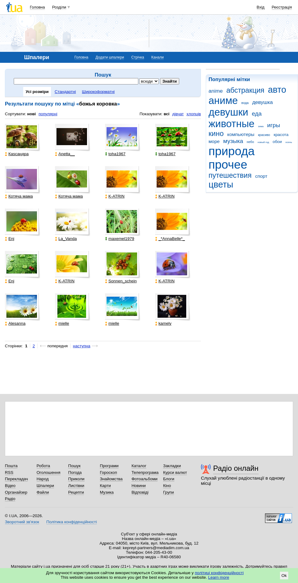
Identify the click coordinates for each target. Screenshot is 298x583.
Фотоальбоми (145, 479)
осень (288, 142)
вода (245, 103)
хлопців (194, 114)
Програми (109, 465)
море (214, 141)
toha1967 (115, 154)
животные (231, 123)
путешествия (230, 175)
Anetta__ (65, 154)
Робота (43, 465)
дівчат (178, 114)
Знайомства (111, 479)
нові (31, 114)
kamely (163, 323)
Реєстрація (282, 7)
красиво (264, 135)
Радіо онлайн (236, 468)
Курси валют (175, 472)
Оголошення (48, 472)
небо (250, 142)
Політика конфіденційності (71, 522)
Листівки (76, 485)
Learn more (218, 577)
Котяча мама (19, 196)
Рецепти (76, 492)
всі (166, 114)
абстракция (245, 90)
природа (232, 151)
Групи (168, 492)
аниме (223, 100)
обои (277, 141)
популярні (47, 114)
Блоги (168, 479)
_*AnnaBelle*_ (170, 238)
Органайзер (16, 492)
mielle (62, 323)
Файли (43, 492)
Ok (284, 575)
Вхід (261, 7)
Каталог (139, 465)
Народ (43, 479)
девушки (228, 112)
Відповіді (140, 492)
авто (277, 90)
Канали (157, 57)
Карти (105, 485)
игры (273, 125)
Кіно (167, 485)
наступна (81, 346)
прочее (228, 164)
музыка (233, 141)
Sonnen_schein (121, 281)
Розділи (59, 7)
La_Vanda (66, 238)
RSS (9, 472)
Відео (10, 485)
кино (216, 134)
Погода (75, 472)
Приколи (76, 479)
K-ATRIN (115, 196)
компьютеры (240, 134)
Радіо (10, 498)
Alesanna (15, 323)
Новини (139, 485)
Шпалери (45, 485)
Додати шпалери (110, 57)
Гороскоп (108, 472)
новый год (263, 142)
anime (216, 91)
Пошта (11, 465)
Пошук (74, 465)
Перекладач (16, 479)
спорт (261, 176)
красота (281, 134)
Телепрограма (145, 472)
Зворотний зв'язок (22, 522)
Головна (37, 7)
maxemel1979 (119, 238)
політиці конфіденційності (219, 572)
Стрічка (137, 57)
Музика (107, 492)
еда (257, 113)
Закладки (172, 465)
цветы (221, 184)
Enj (9, 238)
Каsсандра (16, 154)
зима (260, 126)
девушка (262, 102)
